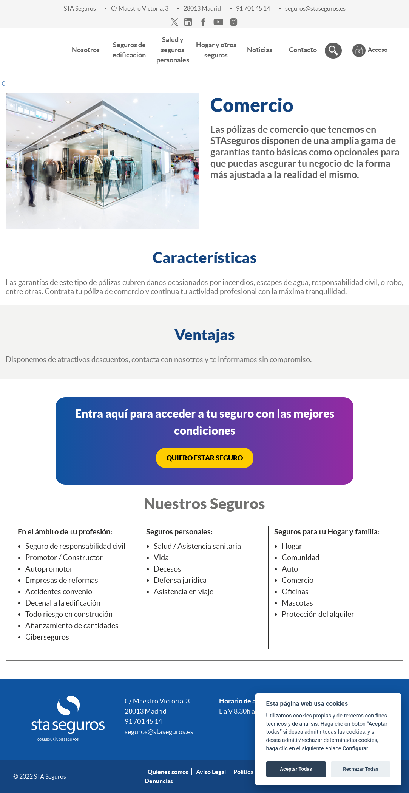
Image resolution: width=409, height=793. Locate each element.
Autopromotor (49, 569)
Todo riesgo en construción (69, 614)
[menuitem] (86, 50)
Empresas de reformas (61, 580)
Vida (161, 557)
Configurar (355, 748)
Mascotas (297, 603)
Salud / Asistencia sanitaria (197, 546)
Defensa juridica (180, 580)
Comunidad (300, 557)
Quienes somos (168, 771)
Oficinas (295, 591)
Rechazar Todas (360, 769)
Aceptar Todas (296, 769)
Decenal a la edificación (62, 603)
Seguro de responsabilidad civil (75, 546)
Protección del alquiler (318, 614)
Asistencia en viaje (183, 591)
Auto (290, 569)
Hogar (292, 546)
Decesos (167, 569)
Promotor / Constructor (64, 557)
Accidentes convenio (58, 591)
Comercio (297, 580)
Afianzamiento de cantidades (72, 625)
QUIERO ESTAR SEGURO (205, 458)
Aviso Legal (211, 771)
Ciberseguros (47, 637)
